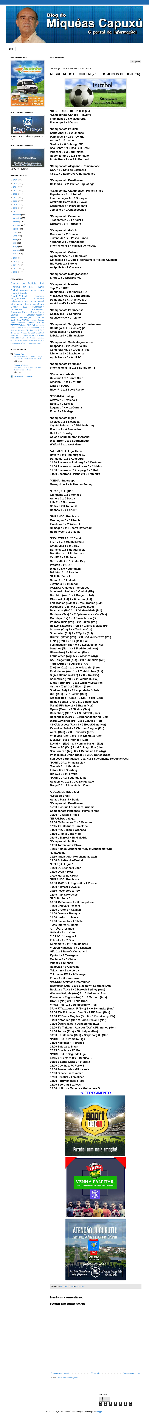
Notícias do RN (16, 333)
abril (15, 243)
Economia (24, 290)
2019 (15, 205)
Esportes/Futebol (19, 296)
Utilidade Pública (26, 323)
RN (41, 283)
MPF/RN (18, 338)
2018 (15, 208)
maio (15, 239)
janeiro (16, 253)
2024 (15, 187)
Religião (28, 317)
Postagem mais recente (60, 1373)
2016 (15, 258)
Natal (33, 290)
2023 (15, 190)
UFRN (34, 343)
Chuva (33, 312)
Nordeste (39, 296)
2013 (15, 269)
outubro (16, 222)
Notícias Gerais (17, 330)
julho (15, 232)
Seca (19, 320)
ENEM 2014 (15, 335)
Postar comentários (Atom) (68, 1378)
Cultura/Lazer (17, 301)
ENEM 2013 (22, 340)
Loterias (14, 315)
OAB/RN (22, 343)
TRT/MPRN (16, 309)
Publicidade (38, 307)
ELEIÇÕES (40, 333)
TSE (42, 330)
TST (27, 338)
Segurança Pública (20, 312)
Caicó (14, 290)
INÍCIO (11, 49)
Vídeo (38, 343)
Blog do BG (19, 354)
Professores (38, 309)
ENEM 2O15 (15, 343)
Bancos (41, 320)
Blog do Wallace (21, 365)
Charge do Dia (34, 338)
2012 (15, 272)
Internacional (17, 304)
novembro (17, 218)
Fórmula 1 (34, 330)
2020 (15, 201)
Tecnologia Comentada (23, 376)
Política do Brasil (34, 301)
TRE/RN (25, 320)
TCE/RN (40, 323)
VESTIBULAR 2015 (31, 335)
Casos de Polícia (24, 283)
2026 (15, 180)
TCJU (30, 343)
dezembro (17, 215)
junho (15, 236)
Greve (41, 312)
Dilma (13, 323)
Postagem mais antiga (131, 1373)
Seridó (40, 290)
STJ (21, 335)
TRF (15, 340)
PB (21, 317)
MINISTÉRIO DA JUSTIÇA (35, 340)
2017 (15, 212)
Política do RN (22, 287)
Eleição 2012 (19, 307)
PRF (26, 343)
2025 (15, 183)
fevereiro (16, 250)
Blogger (99, 1412)
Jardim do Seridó (34, 304)
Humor (33, 320)
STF (23, 338)
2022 (15, 194)
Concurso (39, 298)
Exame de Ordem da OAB (33, 328)
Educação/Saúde (19, 293)
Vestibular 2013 (29, 333)
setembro (17, 225)
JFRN (27, 330)
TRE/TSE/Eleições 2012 (21, 325)
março (15, 247)
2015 (15, 261)
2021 (15, 197)
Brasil (40, 287)
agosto (16, 229)
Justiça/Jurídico (18, 298)
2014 (15, 265)
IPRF (20, 328)
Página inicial (96, 1373)
